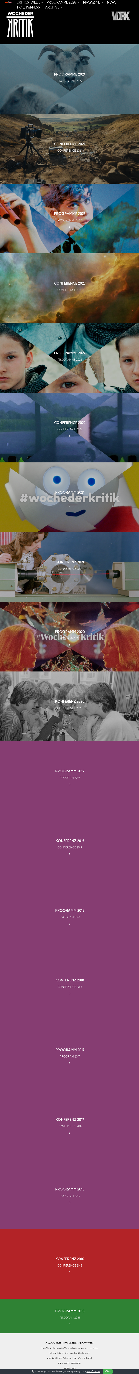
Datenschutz (69, 1368)
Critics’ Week (27, 2)
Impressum (63, 1363)
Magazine (91, 2)
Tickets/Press (28, 7)
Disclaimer (76, 1363)
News (112, 2)
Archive (52, 7)
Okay (107, 1371)
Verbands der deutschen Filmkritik (81, 1348)
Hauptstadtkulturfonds (79, 1353)
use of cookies (93, 1371)
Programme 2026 (61, 2)
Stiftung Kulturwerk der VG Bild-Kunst (73, 1358)
